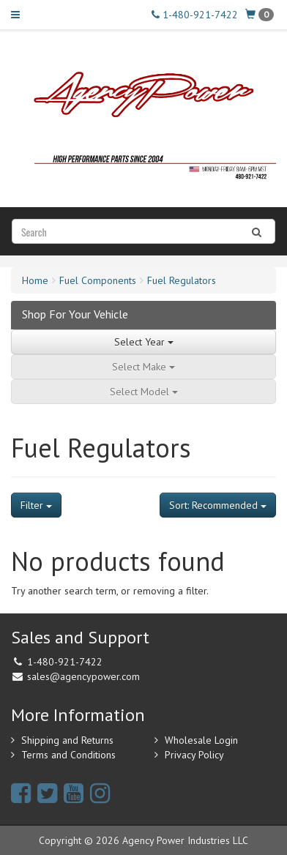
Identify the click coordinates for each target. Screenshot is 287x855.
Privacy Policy (194, 754)
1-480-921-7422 (195, 14)
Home (35, 280)
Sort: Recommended (217, 505)
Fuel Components (97, 280)
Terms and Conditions (68, 754)
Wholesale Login (201, 740)
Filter (36, 505)
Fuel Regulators (181, 280)
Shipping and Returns (67, 740)
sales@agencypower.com (83, 676)
